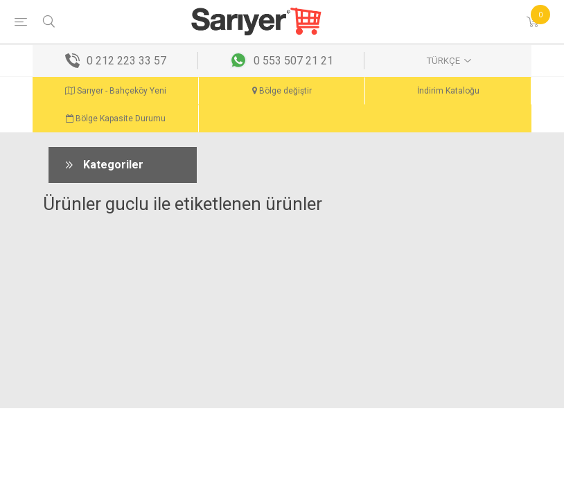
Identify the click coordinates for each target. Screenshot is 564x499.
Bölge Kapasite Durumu (116, 118)
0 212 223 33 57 (126, 60)
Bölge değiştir (282, 91)
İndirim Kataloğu (448, 91)
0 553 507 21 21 (293, 60)
